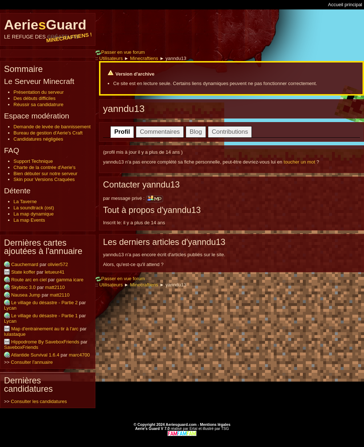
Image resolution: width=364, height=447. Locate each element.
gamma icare (69, 279)
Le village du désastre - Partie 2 (44, 302)
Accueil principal (345, 4)
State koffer (23, 272)
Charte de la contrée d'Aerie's (44, 167)
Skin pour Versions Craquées (44, 179)
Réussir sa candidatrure (38, 104)
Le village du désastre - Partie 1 (44, 315)
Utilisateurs (111, 58)
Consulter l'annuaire (32, 362)
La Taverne (25, 201)
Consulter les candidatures (39, 401)
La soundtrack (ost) (33, 207)
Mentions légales (215, 425)
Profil (122, 131)
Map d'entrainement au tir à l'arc (45, 328)
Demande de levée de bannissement (52, 126)
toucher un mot (299, 162)
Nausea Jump (25, 295)
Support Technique (33, 161)
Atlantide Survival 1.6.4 (35, 355)
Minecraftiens (144, 58)
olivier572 (58, 264)
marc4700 (79, 355)
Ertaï (193, 429)
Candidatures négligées (38, 139)
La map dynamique (33, 214)
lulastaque (14, 334)
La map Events (29, 220)
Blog (196, 131)
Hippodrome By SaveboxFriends (45, 342)
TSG (225, 429)
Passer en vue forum (120, 52)
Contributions (230, 131)
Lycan (10, 308)
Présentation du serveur (38, 92)
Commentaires (160, 131)
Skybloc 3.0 (23, 287)
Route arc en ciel (29, 279)
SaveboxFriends (21, 347)
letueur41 (54, 272)
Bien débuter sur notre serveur (45, 173)
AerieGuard (47, 28)
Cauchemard (24, 264)
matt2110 (55, 287)
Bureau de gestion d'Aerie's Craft (48, 133)
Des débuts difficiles (34, 98)
